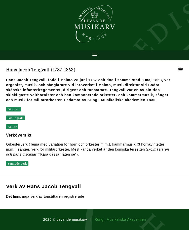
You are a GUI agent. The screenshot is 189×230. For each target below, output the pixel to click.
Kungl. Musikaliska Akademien (120, 219)
